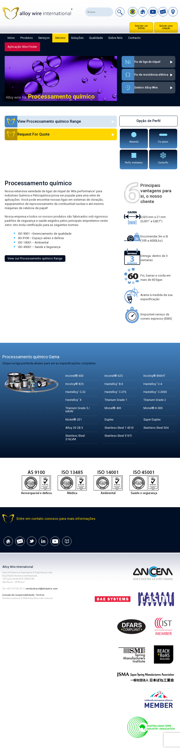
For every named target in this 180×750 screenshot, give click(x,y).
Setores (60, 38)
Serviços (44, 38)
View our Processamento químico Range (35, 258)
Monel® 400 (113, 408)
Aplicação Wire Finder (22, 46)
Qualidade (96, 38)
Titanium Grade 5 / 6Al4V (77, 410)
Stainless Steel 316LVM (75, 437)
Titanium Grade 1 (116, 400)
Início (11, 38)
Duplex (109, 419)
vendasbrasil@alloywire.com (42, 588)
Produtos (26, 38)
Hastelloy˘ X (73, 400)
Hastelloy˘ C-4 (152, 384)
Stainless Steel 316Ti (118, 436)
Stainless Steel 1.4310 (119, 428)
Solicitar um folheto (141, 27)
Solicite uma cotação (165, 27)
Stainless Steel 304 (156, 428)
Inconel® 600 (74, 376)
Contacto (134, 38)
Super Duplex (152, 419)
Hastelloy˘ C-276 (116, 392)
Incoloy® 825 (74, 384)
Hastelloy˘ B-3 (114, 384)
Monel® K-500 (153, 408)
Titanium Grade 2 (154, 400)
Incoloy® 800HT (154, 376)
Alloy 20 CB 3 (74, 428)
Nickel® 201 (73, 419)
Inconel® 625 (114, 376)
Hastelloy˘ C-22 (75, 392)
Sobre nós (115, 38)
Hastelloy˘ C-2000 (155, 392)
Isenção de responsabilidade (18, 595)
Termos (40, 595)
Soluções (77, 38)
